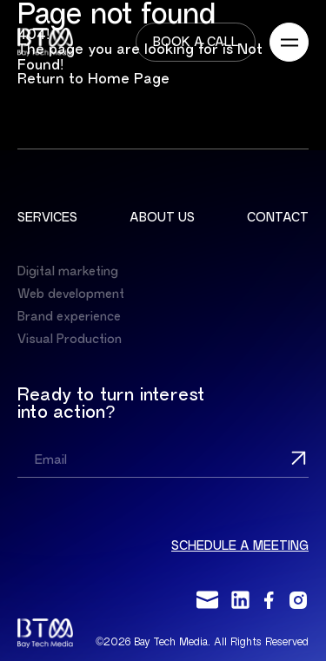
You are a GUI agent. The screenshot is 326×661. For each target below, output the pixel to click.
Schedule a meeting (240, 546)
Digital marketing (67, 271)
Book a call (195, 42)
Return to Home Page (93, 78)
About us (162, 217)
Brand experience (69, 316)
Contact (278, 217)
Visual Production (69, 339)
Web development (70, 294)
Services (47, 217)
